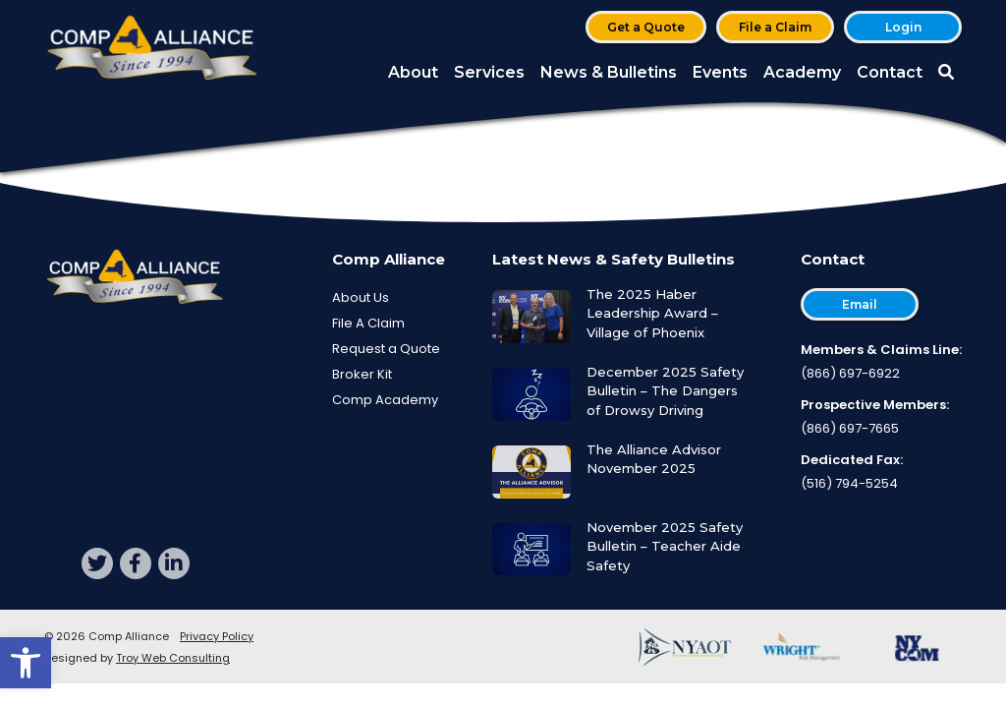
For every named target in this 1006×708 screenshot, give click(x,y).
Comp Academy (385, 399)
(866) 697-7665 (850, 428)
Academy (802, 72)
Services (489, 72)
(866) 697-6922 (850, 373)
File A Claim (368, 323)
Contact (889, 72)
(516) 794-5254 (849, 483)
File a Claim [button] (775, 27)
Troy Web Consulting (173, 658)
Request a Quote (386, 348)
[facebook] (135, 563)
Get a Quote (646, 27)
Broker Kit (362, 374)
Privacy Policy (216, 636)
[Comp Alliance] (152, 49)
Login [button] (903, 27)
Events (720, 72)
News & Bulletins (608, 72)
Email (859, 304)
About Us (360, 297)
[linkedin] (174, 563)
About (413, 72)
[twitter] (97, 563)
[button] (25, 662)
